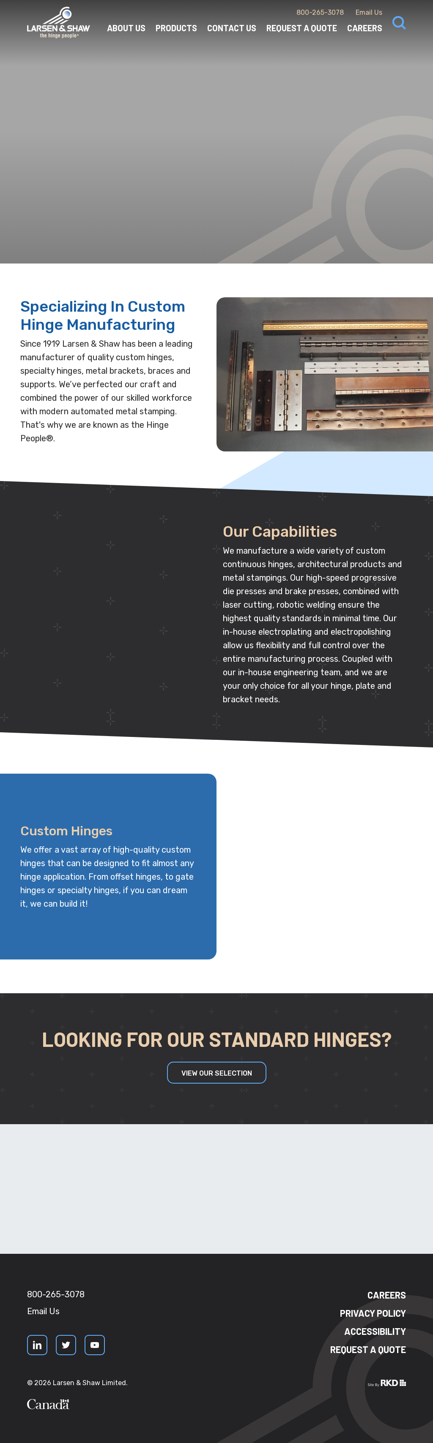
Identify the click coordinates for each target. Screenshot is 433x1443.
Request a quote (368, 1349)
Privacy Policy (373, 1312)
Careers (364, 28)
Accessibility (375, 1331)
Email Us (369, 12)
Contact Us (231, 28)
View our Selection (216, 1073)
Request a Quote (301, 28)
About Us (126, 28)
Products (176, 28)
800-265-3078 (320, 12)
